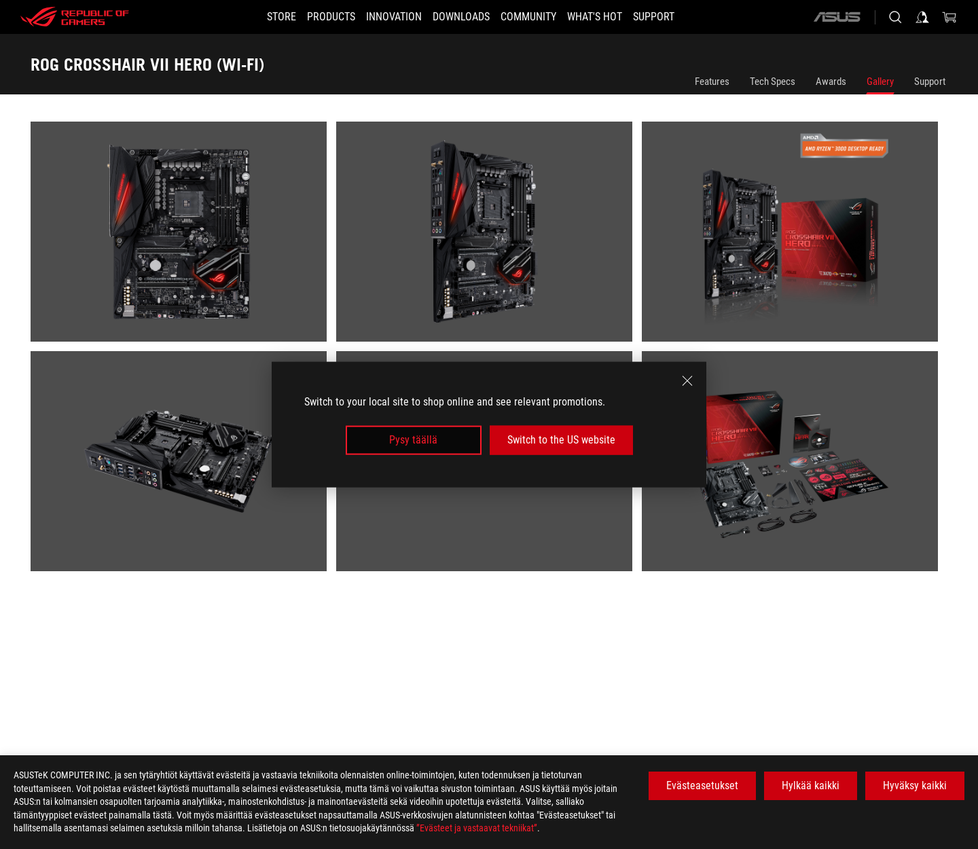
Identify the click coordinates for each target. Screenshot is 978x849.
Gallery (880, 81)
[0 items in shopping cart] (949, 17)
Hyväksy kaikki (915, 785)
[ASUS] (837, 17)
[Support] (678, 17)
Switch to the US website (561, 439)
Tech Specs (772, 81)
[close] (687, 381)
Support (929, 81)
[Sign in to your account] (922, 17)
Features (712, 81)
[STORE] (257, 17)
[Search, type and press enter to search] (895, 17)
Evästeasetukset (702, 785)
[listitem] (183, 236)
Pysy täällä (413, 439)
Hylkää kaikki (810, 785)
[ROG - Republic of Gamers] (74, 17)
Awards (831, 81)
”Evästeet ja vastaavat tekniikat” (476, 828)
